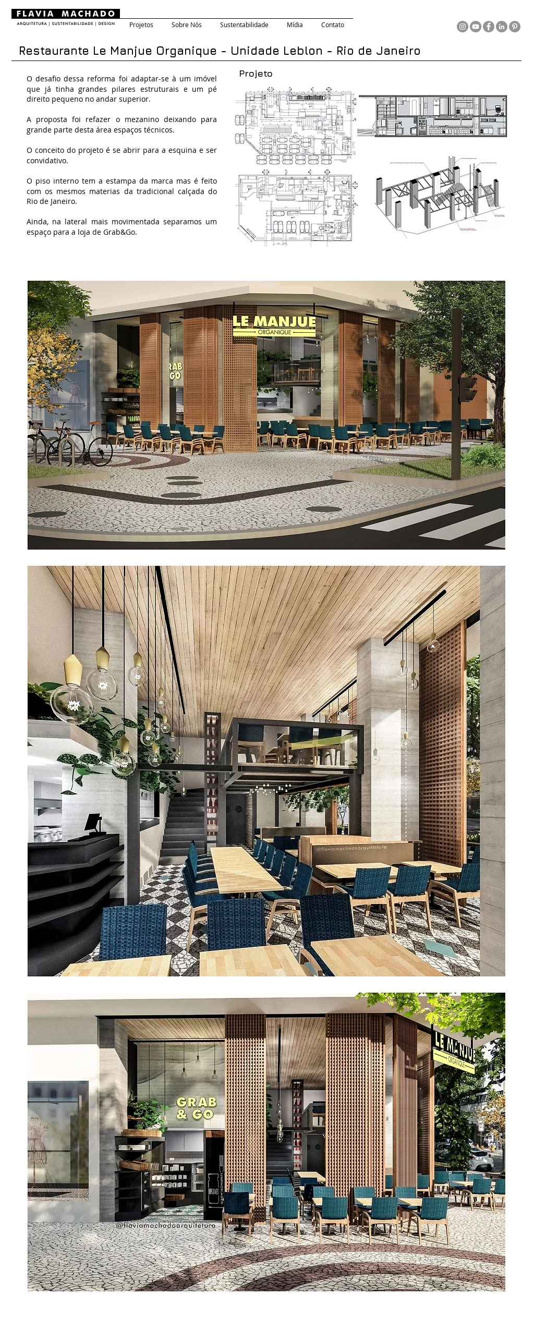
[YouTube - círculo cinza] (475, 26)
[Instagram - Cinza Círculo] (462, 26)
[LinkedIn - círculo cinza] (501, 26)
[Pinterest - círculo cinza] (514, 26)
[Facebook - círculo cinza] (488, 26)
